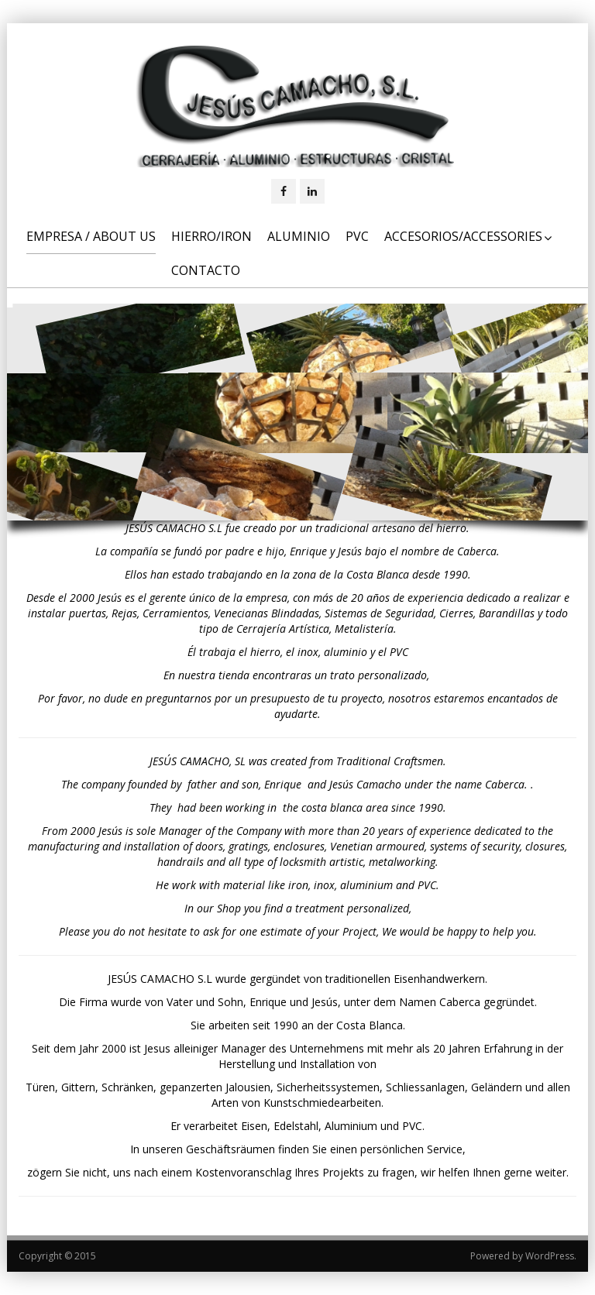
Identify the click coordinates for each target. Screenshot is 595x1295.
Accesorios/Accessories (468, 236)
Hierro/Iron (211, 236)
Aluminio (298, 236)
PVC (357, 236)
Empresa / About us (91, 236)
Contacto (205, 270)
